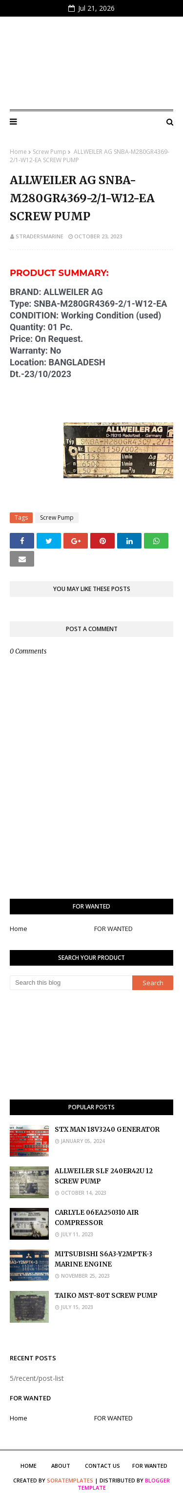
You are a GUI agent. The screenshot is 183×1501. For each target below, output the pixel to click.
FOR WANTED (113, 928)
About (60, 1465)
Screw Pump (49, 152)
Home (18, 152)
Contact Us (102, 1465)
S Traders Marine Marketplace (91, 63)
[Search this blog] (71, 982)
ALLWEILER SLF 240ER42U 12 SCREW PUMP (104, 1176)
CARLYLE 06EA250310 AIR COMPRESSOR (97, 1217)
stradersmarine (39, 236)
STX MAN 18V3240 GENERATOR (107, 1129)
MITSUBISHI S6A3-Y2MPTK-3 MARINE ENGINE (103, 1259)
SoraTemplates (70, 1480)
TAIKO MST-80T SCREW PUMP (106, 1295)
